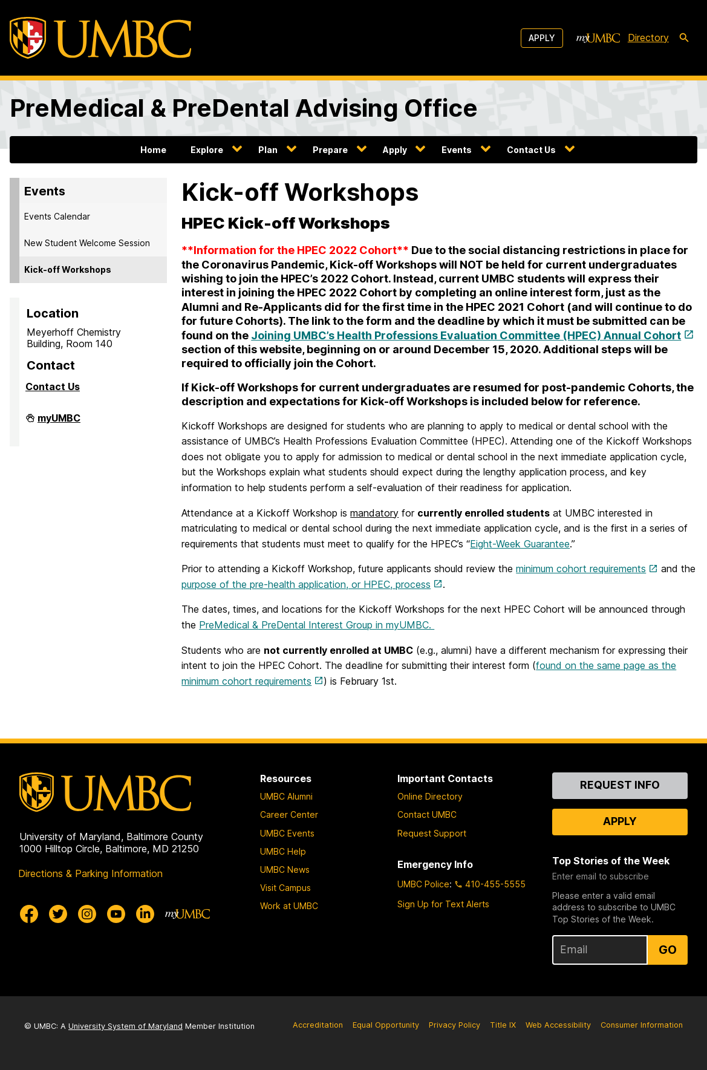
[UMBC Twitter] (58, 914)
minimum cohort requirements (581, 569)
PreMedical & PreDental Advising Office (244, 108)
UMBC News (285, 869)
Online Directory (430, 796)
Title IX (503, 1024)
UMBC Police (423, 884)
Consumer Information (642, 1024)
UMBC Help (283, 851)
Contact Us (531, 150)
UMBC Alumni (286, 796)
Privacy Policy (454, 1024)
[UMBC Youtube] (116, 914)
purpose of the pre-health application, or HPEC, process (306, 584)
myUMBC (58, 423)
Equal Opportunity (386, 1024)
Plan (268, 150)
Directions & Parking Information (90, 873)
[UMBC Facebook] (29, 914)
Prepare (330, 150)
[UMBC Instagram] (87, 914)
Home (153, 150)
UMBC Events (287, 833)
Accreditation (318, 1024)
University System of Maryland (125, 1026)
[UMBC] (100, 38)
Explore (207, 150)
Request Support (431, 833)
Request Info (620, 784)
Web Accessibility (558, 1024)
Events (456, 150)
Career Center (289, 814)
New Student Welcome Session (87, 243)
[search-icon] (684, 38)
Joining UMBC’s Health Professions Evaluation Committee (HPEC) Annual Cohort (466, 335)
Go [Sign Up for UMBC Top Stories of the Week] (668, 949)
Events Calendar (57, 216)
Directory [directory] (648, 37)
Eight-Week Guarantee (520, 544)
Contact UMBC (427, 814)
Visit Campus (285, 887)
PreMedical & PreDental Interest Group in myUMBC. (316, 625)
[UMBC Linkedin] (145, 914)
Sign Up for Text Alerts (443, 904)
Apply (542, 38)
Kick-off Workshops (67, 269)
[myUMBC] (598, 38)
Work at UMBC (289, 906)
